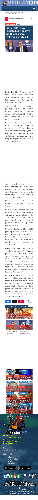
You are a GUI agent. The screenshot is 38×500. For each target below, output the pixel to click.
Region (18, 24)
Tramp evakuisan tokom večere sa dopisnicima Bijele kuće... (25, 380)
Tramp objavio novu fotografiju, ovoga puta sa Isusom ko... (12, 402)
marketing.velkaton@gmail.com (13, 450)
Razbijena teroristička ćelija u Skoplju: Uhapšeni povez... (25, 319)
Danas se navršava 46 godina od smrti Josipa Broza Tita (12, 380)
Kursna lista (10, 463)
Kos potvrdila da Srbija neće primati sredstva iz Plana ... (12, 330)
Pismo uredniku (12, 459)
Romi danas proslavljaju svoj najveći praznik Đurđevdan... (12, 319)
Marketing (10, 461)
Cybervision (25, 493)
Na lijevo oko (11, 457)
